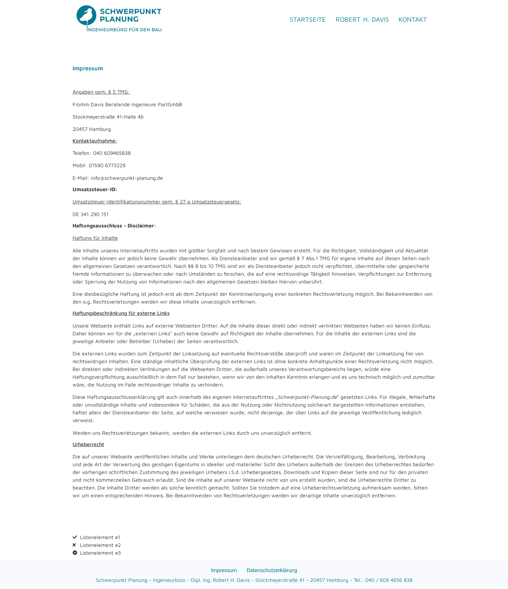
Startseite (308, 19)
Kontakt (412, 19)
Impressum (224, 570)
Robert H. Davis (362, 19)
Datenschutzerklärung (272, 570)
